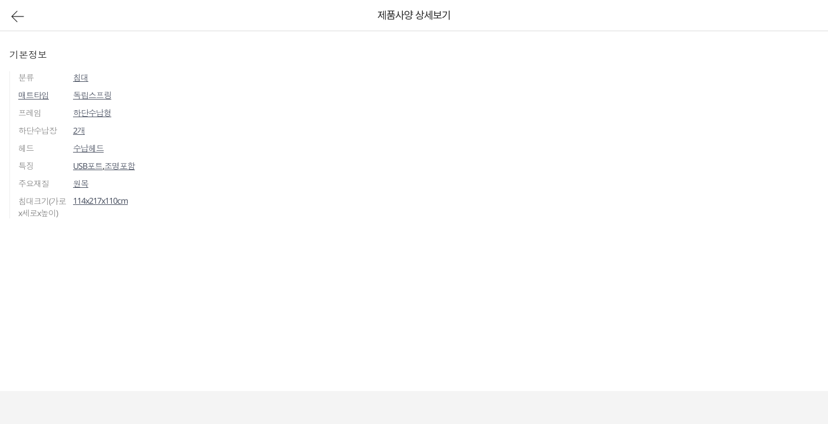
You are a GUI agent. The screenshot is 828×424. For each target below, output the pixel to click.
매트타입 (33, 95)
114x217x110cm (100, 200)
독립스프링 (92, 95)
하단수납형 (92, 112)
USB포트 (87, 165)
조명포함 (119, 165)
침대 (80, 77)
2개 (79, 130)
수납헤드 (88, 148)
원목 (80, 183)
